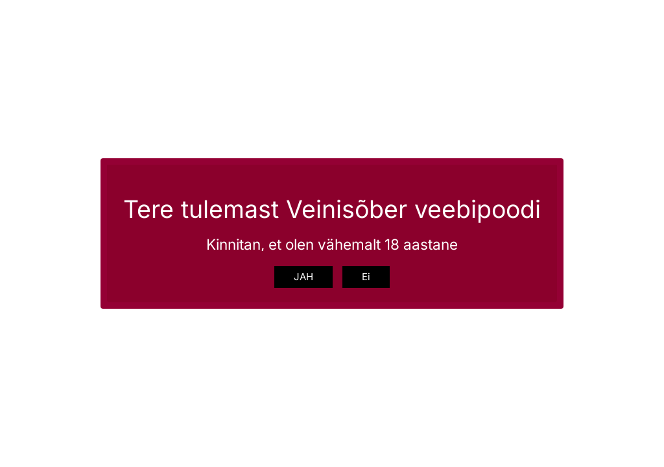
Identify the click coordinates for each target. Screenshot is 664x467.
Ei (366, 276)
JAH (303, 276)
